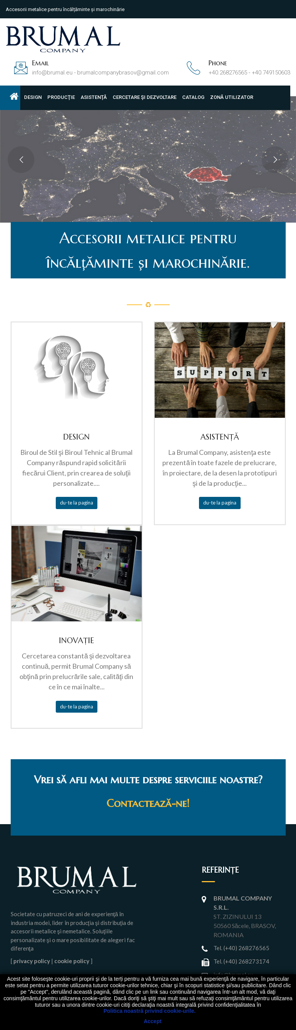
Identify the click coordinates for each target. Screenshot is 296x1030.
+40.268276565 (228, 72)
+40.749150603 (271, 72)
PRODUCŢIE (61, 97)
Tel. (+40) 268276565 (241, 947)
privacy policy (31, 960)
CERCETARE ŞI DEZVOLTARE (144, 97)
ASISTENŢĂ (94, 97)
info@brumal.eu (52, 72)
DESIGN (33, 97)
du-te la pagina (76, 503)
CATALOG (193, 97)
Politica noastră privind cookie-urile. (150, 1011)
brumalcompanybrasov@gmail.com (123, 72)
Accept (153, 1021)
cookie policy (71, 960)
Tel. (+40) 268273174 (241, 961)
